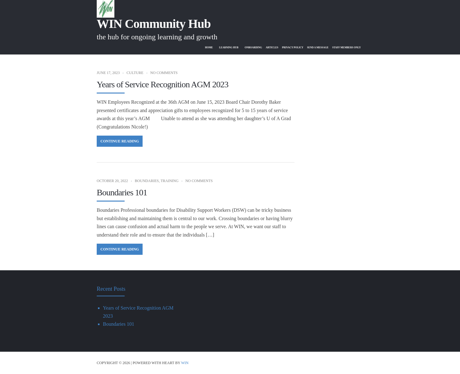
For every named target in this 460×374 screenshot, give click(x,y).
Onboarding (241, 47)
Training (170, 181)
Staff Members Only (345, 47)
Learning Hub (215, 47)
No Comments (164, 73)
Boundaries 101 (122, 192)
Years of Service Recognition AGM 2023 (162, 84)
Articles (262, 47)
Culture (134, 73)
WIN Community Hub (154, 24)
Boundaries (147, 181)
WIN (184, 363)
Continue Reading (119, 141)
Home (193, 47)
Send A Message (313, 47)
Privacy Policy (285, 47)
